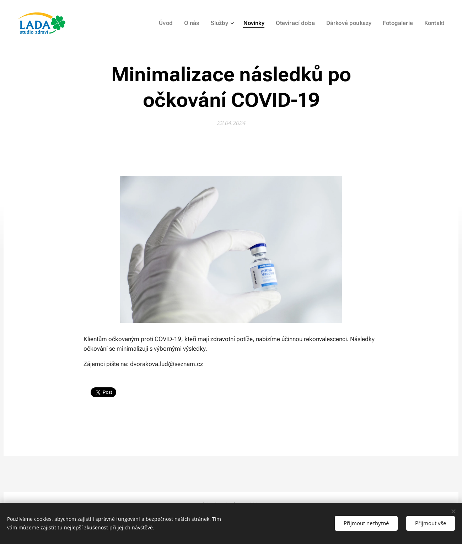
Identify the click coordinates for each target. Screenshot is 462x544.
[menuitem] (178, 23)
